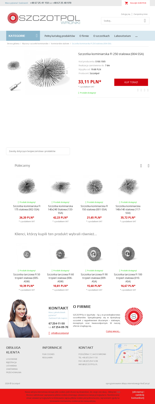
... (136, 35)
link (118, 392)
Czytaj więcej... (113, 331)
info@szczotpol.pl (59, 333)
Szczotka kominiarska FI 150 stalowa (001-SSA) (94, 207)
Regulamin (47, 357)
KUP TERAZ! (131, 82)
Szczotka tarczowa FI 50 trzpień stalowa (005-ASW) (26, 278)
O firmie (84, 35)
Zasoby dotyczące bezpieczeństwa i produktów (32, 151)
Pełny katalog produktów (60, 35)
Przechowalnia (13, 372)
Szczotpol (94, 73)
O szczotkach (101, 35)
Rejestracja (11, 362)
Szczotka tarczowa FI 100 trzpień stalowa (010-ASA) (128, 278)
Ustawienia (11, 365)
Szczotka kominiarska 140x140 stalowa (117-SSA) (128, 209)
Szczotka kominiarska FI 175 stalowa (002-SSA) (26, 207)
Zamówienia (12, 369)
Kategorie (23, 35)
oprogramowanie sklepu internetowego (123, 383)
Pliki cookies (48, 354)
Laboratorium (122, 35)
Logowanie (11, 359)
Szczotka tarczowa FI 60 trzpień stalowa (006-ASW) (60, 278)
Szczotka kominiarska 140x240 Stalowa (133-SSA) (60, 209)
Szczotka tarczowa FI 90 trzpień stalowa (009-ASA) (94, 278)
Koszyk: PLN (135, 3)
